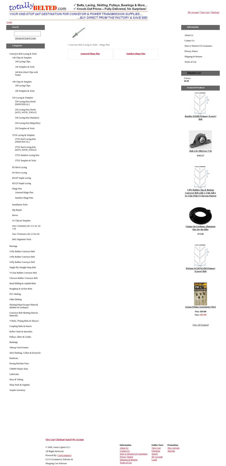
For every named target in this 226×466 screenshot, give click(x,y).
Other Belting (16, 299)
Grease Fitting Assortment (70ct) (200, 307)
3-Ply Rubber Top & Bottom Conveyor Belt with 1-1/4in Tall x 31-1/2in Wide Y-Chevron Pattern (200, 193)
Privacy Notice (191, 51)
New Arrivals (173, 448)
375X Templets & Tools (25, 160)
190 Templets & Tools (25, 91)
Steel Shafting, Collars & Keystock (25, 353)
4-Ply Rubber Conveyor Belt (22, 262)
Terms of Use (190, 62)
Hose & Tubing (16, 379)
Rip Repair (17, 210)
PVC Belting (15, 294)
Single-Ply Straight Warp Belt (23, 267)
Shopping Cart (194, 72)
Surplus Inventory (17, 390)
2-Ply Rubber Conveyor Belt (22, 251)
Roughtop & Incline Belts (21, 288)
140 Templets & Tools (25, 67)
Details (200, 125)
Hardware (14, 358)
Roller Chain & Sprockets (21, 331)
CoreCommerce (64, 455)
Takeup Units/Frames (19, 347)
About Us (189, 35)
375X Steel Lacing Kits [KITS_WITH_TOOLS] (25, 148)
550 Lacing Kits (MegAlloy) (27, 123)
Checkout (215, 12)
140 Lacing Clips (22, 61)
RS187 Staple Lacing (21, 178)
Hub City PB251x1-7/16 (200, 151)
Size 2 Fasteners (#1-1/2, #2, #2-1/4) (26, 227)
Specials (171, 451)
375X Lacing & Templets (23, 135)
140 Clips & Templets (22, 57)
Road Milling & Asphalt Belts (23, 283)
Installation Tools (20, 204)
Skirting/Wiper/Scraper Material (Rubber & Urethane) (24, 306)
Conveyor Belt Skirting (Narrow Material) (24, 314)
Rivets (15, 215)
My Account (193, 12)
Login (9, 22)
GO (11, 33)
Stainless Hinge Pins (24, 198)
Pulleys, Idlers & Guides (20, 337)
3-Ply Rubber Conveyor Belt (22, 257)
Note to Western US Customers (198, 46)
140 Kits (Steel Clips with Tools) (26, 73)
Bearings (13, 246)
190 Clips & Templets (22, 81)
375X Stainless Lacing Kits (27, 155)
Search (68, 439)
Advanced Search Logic (25, 38)
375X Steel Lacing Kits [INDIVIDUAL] (25, 140)
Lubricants (14, 374)
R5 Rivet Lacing (19, 167)
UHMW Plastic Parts (19, 369)
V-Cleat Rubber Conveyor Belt (23, 272)
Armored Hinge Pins (24, 192)
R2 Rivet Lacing (19, 172)
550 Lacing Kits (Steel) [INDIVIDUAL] (25, 103)
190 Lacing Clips (22, 85)
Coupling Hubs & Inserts (21, 326)
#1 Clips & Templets (21, 220)
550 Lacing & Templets (22, 97)
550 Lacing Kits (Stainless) (27, 117)
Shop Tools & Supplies (20, 385)
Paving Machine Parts (19, 363)
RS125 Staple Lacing (21, 183)
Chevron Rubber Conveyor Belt (24, 278)
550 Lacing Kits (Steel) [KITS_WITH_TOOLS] (25, 111)
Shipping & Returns (193, 56)
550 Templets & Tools (25, 128)
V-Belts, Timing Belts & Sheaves (24, 321)
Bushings (14, 342)
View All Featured (200, 325)
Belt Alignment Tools (21, 239)
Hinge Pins (17, 188)
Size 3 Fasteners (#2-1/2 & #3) (25, 234)
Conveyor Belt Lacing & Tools (23, 54)
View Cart (204, 12)
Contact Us (189, 40)
